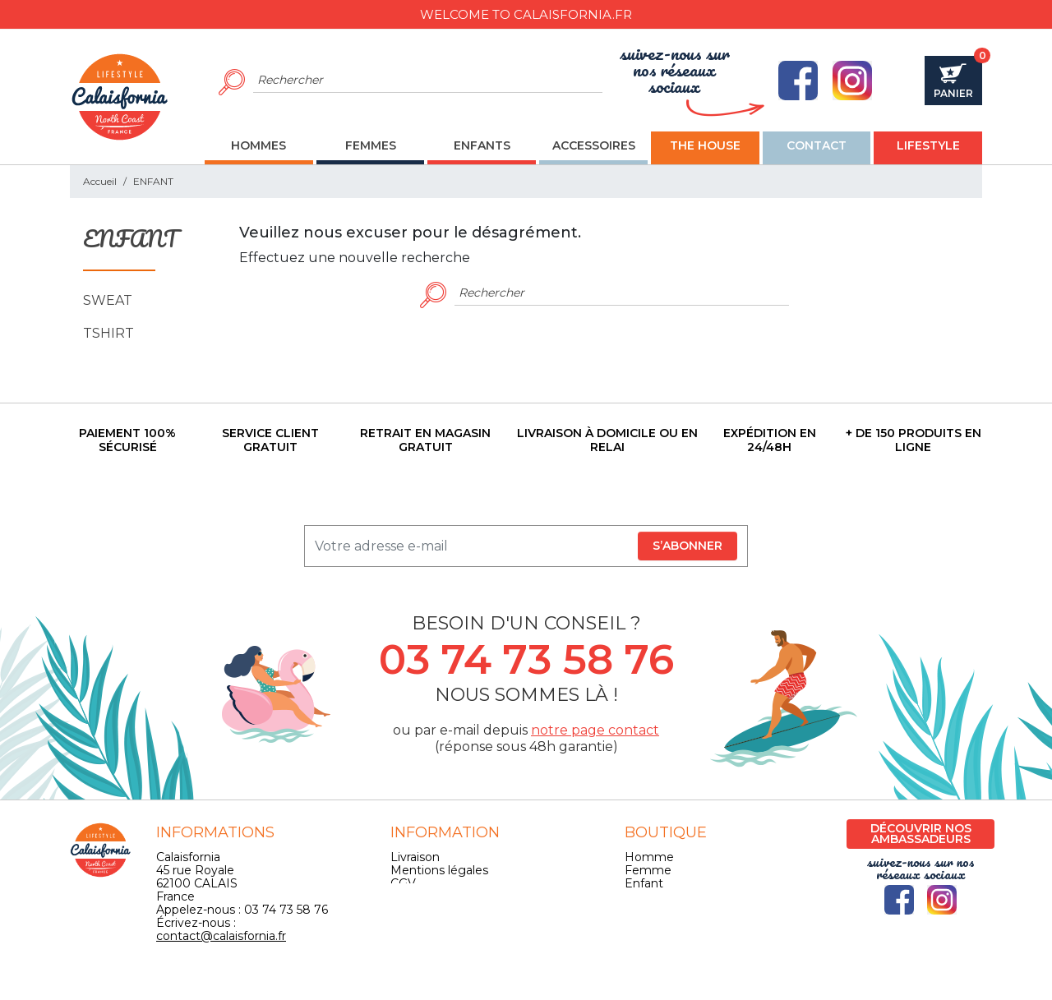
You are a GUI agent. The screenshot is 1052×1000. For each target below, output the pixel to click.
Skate (641, 909)
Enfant (644, 883)
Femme (648, 870)
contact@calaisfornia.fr (221, 936)
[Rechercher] (427, 80)
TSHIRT (108, 333)
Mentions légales (439, 870)
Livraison (415, 857)
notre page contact (595, 730)
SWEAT (107, 300)
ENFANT (119, 240)
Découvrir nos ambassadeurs (920, 833)
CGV (403, 883)
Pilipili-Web (662, 980)
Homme (649, 857)
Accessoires (658, 896)
